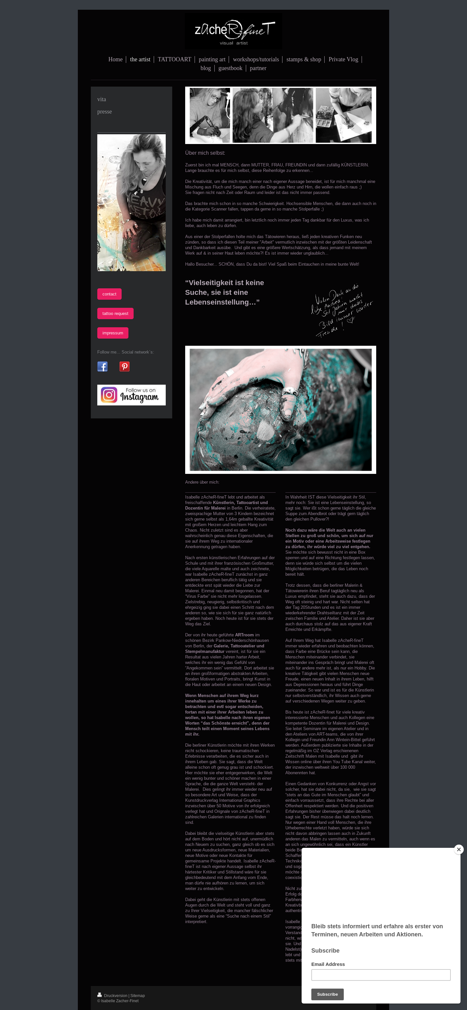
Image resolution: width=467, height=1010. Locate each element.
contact (109, 293)
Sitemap (137, 995)
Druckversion (112, 995)
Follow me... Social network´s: (125, 352)
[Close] (459, 849)
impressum (112, 332)
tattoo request (115, 313)
